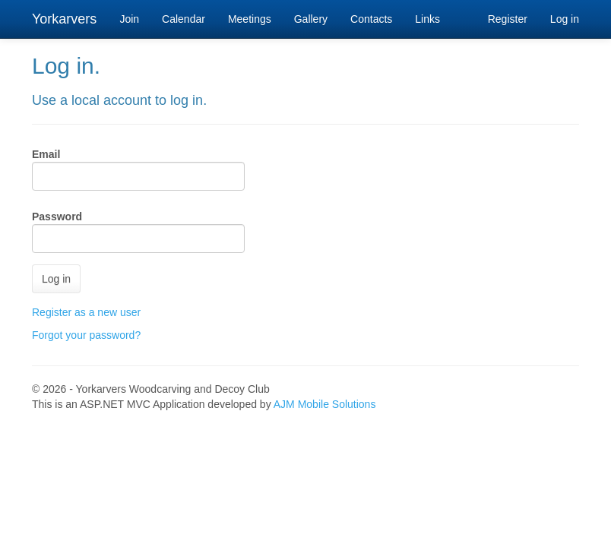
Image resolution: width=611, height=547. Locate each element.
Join (129, 19)
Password (57, 216)
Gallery (311, 19)
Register (507, 19)
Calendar (183, 19)
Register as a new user (86, 312)
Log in (564, 19)
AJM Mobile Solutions (325, 404)
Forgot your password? (86, 335)
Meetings (249, 19)
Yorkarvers (64, 19)
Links (427, 19)
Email (46, 154)
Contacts (371, 19)
